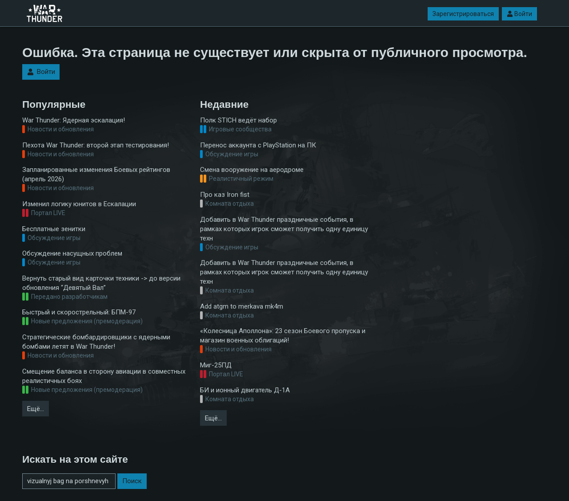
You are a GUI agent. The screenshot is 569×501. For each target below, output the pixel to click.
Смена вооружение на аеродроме (252, 170)
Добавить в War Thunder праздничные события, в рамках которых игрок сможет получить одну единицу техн (284, 229)
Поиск (132, 481)
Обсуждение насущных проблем (72, 253)
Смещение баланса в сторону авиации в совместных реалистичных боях (103, 376)
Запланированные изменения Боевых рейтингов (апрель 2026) (96, 174)
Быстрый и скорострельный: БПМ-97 (79, 312)
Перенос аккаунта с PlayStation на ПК (258, 145)
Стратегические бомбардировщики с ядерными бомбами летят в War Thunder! (96, 341)
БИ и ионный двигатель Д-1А (245, 390)
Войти (519, 13)
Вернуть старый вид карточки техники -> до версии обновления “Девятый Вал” (101, 283)
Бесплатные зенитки (53, 229)
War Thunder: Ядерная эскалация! (73, 120)
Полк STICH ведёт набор (238, 120)
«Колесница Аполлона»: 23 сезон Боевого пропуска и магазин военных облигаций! (282, 335)
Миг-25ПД (216, 365)
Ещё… (35, 409)
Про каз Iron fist (224, 195)
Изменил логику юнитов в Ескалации (79, 204)
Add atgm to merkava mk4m (241, 306)
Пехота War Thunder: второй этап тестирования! (95, 145)
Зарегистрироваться (463, 13)
